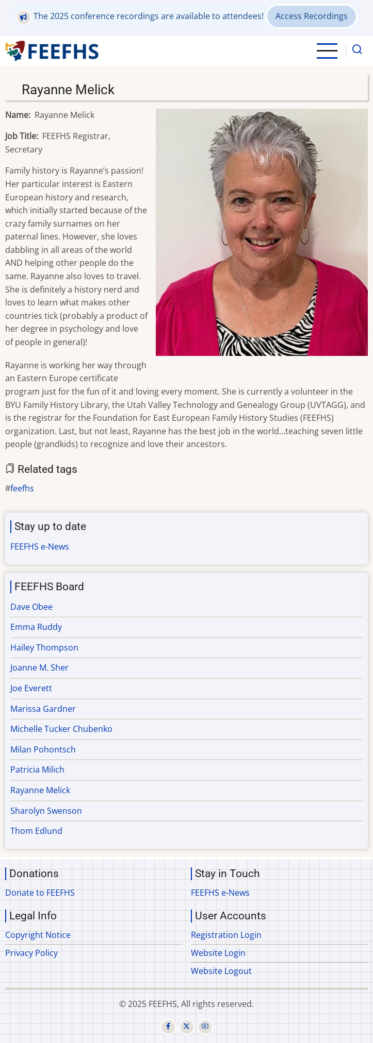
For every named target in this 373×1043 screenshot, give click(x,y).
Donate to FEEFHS (40, 892)
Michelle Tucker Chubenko (61, 728)
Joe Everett (31, 688)
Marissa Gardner (43, 708)
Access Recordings (311, 16)
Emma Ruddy (36, 626)
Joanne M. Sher (39, 667)
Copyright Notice (38, 935)
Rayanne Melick (40, 790)
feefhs (22, 488)
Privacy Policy (31, 953)
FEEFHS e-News (39, 546)
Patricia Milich (37, 769)
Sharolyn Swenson (46, 810)
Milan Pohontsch (43, 749)
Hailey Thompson (44, 647)
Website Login (218, 953)
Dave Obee (31, 606)
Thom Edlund (36, 830)
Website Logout (221, 971)
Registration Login (226, 935)
